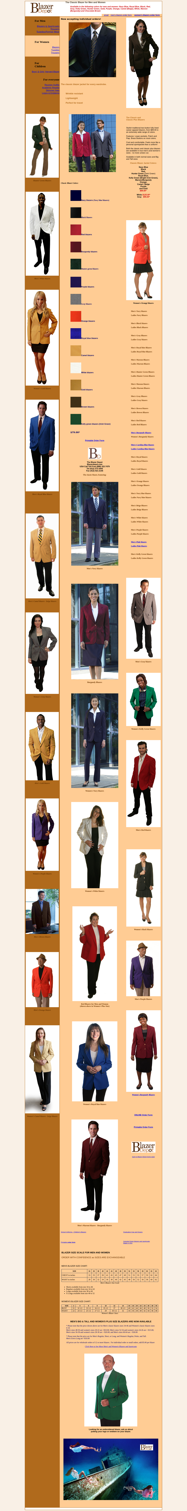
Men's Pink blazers (139, 542)
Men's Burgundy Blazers (141, 433)
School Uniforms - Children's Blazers (73, 1232)
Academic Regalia (50, 87)
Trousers (54, 29)
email (106, 15)
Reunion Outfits (52, 85)
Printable (68, 1242)
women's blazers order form (147, 15)
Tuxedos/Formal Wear (47, 31)
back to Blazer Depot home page (143, 1157)
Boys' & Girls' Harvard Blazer (45, 71)
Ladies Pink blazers (139, 546)
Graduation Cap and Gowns (133, 1232)
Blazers (55, 47)
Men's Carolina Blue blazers (142, 445)
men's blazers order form (121, 15)
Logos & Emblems (50, 93)
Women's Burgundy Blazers (143, 1095)
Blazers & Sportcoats (48, 26)
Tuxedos (55, 50)
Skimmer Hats (52, 90)
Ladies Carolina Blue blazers (143, 449)
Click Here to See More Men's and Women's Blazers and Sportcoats (111, 1346)
